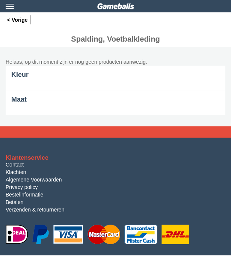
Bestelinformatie (24, 195)
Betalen (14, 202)
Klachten (16, 172)
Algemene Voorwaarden (34, 180)
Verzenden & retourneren (35, 210)
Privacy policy (22, 187)
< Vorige (17, 20)
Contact (15, 165)
